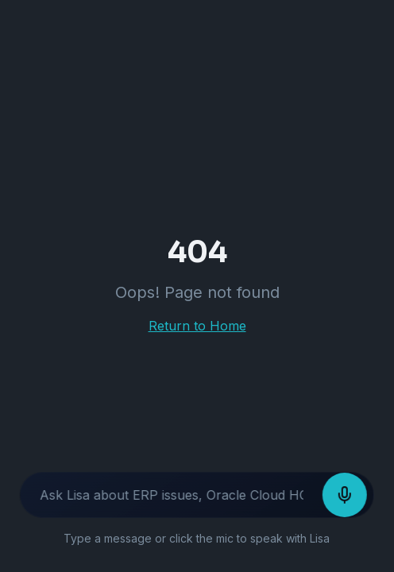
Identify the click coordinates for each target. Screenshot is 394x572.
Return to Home (197, 326)
